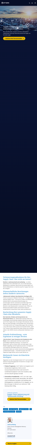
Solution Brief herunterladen (15, 38)
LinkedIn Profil (11, 436)
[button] (30, 3)
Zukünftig (19, 411)
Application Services (24, 409)
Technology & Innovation (9, 411)
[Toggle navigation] (35, 3)
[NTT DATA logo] (5, 3)
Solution (5, 409)
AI (30, 409)
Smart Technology (13, 409)
